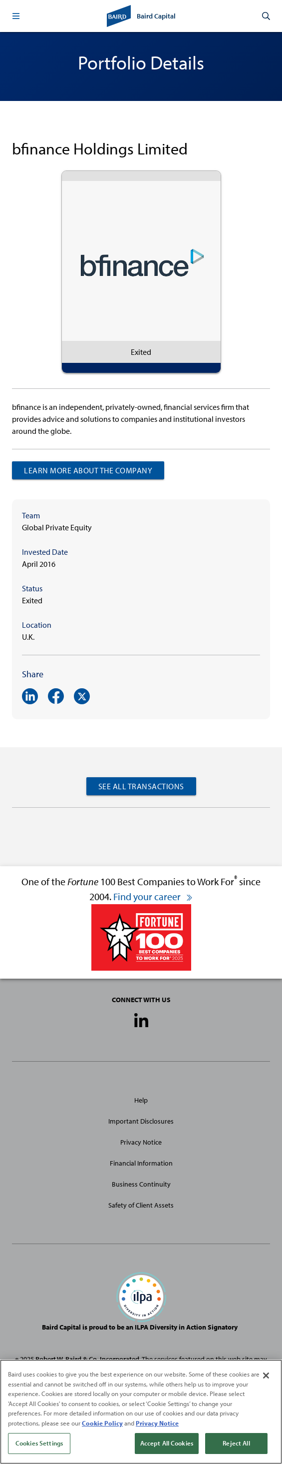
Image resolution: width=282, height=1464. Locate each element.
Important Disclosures (141, 1121)
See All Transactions (141, 786)
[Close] (266, 1376)
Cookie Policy (102, 1423)
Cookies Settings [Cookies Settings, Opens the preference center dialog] (39, 1444)
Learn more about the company (88, 470)
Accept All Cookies (166, 1444)
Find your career (153, 896)
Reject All (236, 1444)
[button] (16, 16)
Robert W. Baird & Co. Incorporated (87, 1359)
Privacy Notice (141, 1142)
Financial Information (141, 1163)
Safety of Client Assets (141, 1205)
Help (141, 1100)
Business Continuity (141, 1184)
